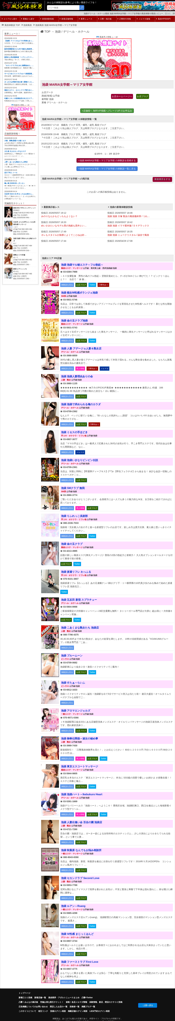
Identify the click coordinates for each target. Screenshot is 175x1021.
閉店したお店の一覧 (58, 1007)
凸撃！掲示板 (105, 19)
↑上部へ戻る (147, 1005)
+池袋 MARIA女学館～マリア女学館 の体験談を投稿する (107, 160)
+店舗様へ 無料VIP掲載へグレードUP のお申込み (107, 110)
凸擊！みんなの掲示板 (28, 1002)
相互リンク (43, 1011)
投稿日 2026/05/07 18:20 (73, 224)
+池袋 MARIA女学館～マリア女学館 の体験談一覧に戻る (107, 168)
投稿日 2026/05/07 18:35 (139, 233)
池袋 (58, 31)
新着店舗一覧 (40, 997)
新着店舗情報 (66, 19)
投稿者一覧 (74, 1007)
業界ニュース (85, 19)
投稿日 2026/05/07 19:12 (73, 215)
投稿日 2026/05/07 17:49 (73, 233)
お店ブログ (142, 96)
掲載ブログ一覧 (88, 1007)
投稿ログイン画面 (58, 1011)
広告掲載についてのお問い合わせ (33, 1007)
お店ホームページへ (122, 96)
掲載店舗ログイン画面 (77, 1011)
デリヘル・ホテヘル (76, 31)
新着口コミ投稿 (25, 997)
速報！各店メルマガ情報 (76, 1002)
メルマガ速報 (143, 19)
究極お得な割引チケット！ (52, 1002)
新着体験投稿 (47, 19)
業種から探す (28, 19)
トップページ (24, 993)
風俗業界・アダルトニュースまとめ (63, 997)
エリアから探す (9, 19)
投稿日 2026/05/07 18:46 (139, 215)
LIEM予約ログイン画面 (99, 1011)
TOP (45, 31)
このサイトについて (27, 1011)
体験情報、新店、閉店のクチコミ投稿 (105, 1002)
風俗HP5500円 (163, 19)
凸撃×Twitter (87, 997)
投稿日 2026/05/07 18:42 (139, 224)
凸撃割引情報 (124, 19)
